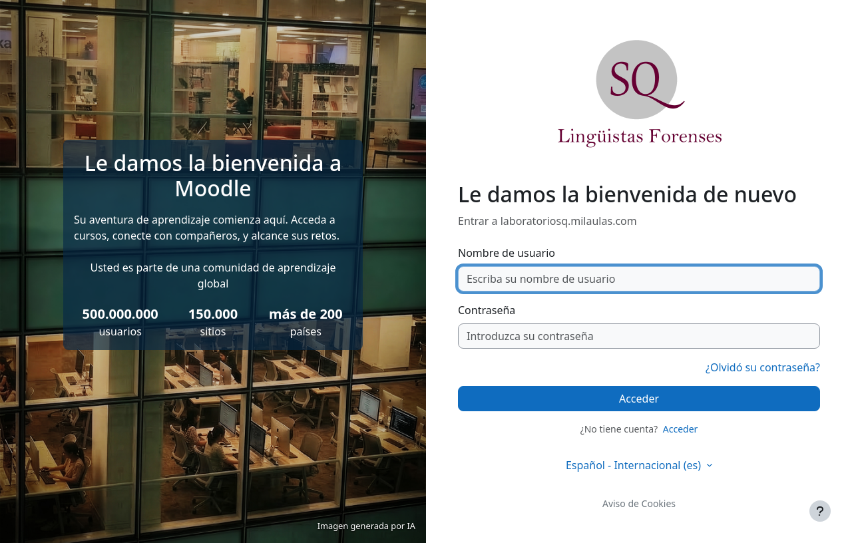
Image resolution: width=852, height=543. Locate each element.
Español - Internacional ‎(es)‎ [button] (635, 465)
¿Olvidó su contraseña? (763, 367)
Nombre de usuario (506, 253)
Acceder (639, 398)
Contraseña (486, 310)
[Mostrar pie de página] (820, 511)
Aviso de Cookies (639, 503)
